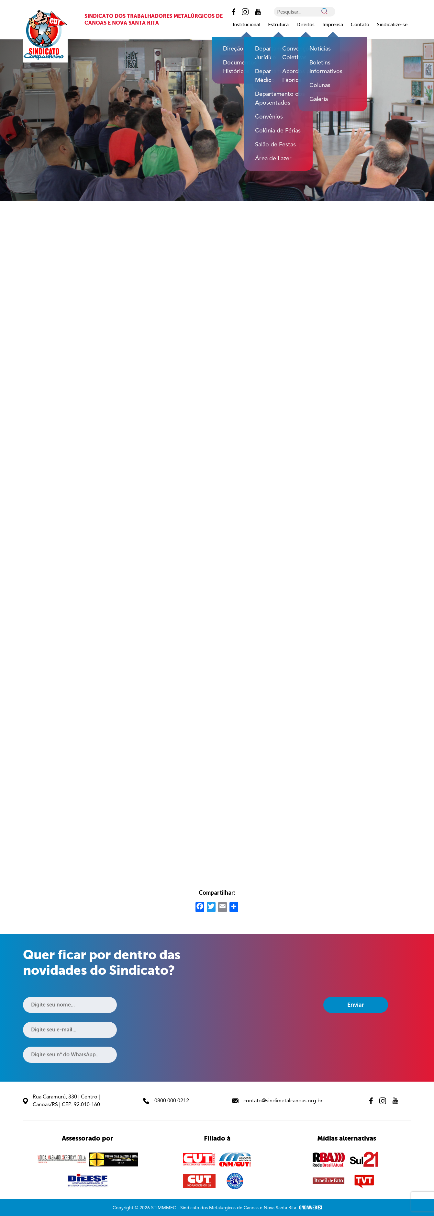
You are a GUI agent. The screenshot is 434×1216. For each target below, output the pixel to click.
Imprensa (332, 24)
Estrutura (278, 24)
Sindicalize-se (392, 24)
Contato (360, 24)
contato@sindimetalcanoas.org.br (277, 1101)
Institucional (246, 24)
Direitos (305, 24)
